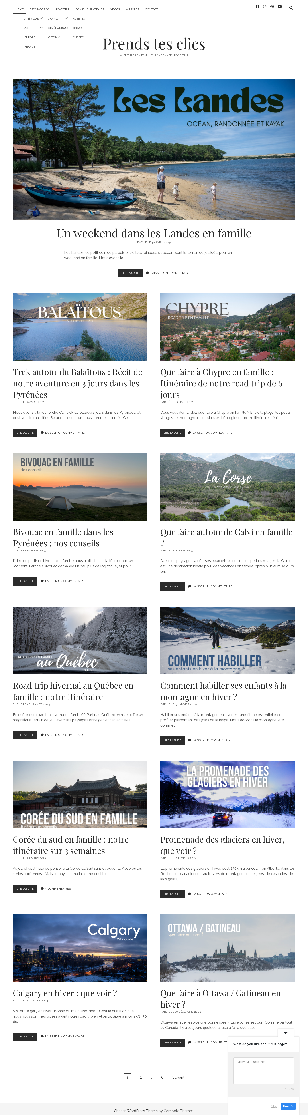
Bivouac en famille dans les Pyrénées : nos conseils (80, 483)
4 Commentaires (60, 884)
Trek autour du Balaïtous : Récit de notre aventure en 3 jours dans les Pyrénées (80, 323)
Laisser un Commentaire (171, 269)
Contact (151, 9)
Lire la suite (131, 270)
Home (20, 9)
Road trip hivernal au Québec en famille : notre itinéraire (80, 636)
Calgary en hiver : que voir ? (80, 944)
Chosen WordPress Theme (136, 1107)
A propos (132, 9)
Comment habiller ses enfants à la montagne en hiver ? (227, 636)
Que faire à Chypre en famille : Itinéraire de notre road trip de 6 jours (227, 323)
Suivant (178, 1073)
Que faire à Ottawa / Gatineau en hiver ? (227, 944)
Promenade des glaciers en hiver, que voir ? (227, 790)
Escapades (37, 9)
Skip (274, 1106)
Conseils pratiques (90, 9)
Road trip (62, 9)
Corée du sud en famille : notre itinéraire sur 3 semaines (80, 790)
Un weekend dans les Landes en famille (154, 145)
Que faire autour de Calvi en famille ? (227, 483)
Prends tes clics (154, 39)
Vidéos (115, 9)
